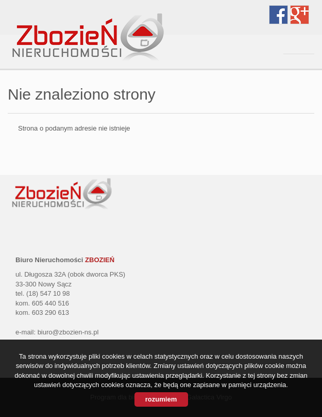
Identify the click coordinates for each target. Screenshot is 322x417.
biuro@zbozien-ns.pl (68, 332)
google (299, 14)
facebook (278, 14)
